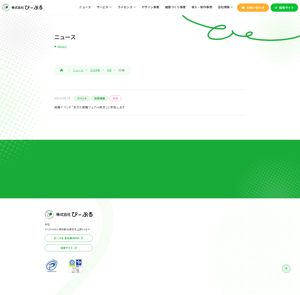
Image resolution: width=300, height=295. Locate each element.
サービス (102, 7)
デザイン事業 (150, 7)
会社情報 (224, 7)
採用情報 (99, 98)
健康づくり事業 (175, 7)
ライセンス (125, 7)
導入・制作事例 (202, 7)
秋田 (115, 98)
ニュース (85, 7)
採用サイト (286, 8)
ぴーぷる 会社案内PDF (67, 238)
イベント (82, 98)
